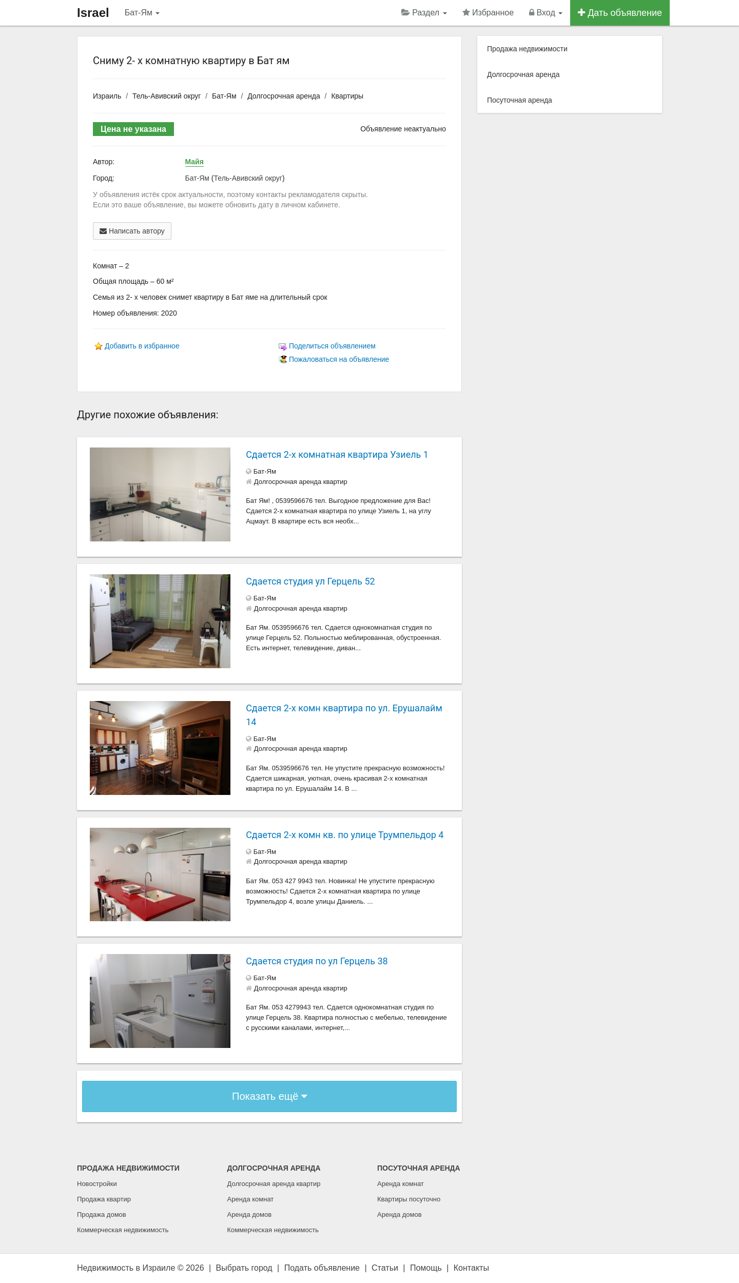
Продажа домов (101, 1214)
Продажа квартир (104, 1199)
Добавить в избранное (142, 346)
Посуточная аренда (519, 100)
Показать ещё (269, 1096)
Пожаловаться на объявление (339, 359)
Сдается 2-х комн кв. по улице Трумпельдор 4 (344, 834)
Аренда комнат (250, 1199)
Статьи (385, 1267)
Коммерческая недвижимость (122, 1230)
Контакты (471, 1267)
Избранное (488, 12)
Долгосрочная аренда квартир (274, 1184)
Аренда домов (249, 1214)
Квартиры (347, 96)
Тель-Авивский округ (166, 96)
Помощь (426, 1267)
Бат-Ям (142, 12)
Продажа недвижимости (527, 49)
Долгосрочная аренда (283, 96)
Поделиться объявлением (332, 346)
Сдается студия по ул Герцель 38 (317, 961)
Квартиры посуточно (408, 1199)
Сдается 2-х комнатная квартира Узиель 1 (337, 454)
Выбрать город (244, 1267)
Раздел (424, 12)
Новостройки (97, 1184)
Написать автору (132, 231)
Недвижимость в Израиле (126, 1267)
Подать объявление (322, 1267)
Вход (545, 12)
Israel (93, 13)
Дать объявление (620, 13)
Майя (194, 162)
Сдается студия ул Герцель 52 (310, 581)
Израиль (107, 96)
